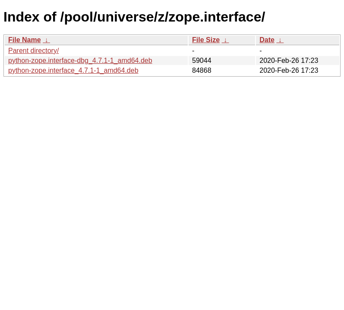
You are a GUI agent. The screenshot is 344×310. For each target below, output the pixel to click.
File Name (24, 39)
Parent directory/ (33, 50)
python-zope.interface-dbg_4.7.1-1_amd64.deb (80, 60)
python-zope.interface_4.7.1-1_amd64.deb (73, 70)
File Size (206, 39)
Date (267, 39)
